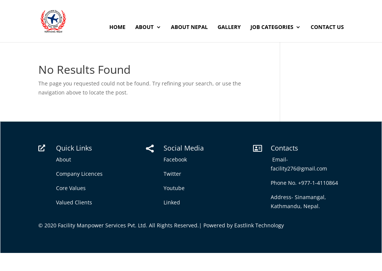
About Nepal (189, 27)
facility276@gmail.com (300, 168)
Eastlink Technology (259, 225)
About (144, 27)
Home (117, 27)
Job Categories (271, 27)
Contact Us (327, 27)
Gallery (229, 27)
